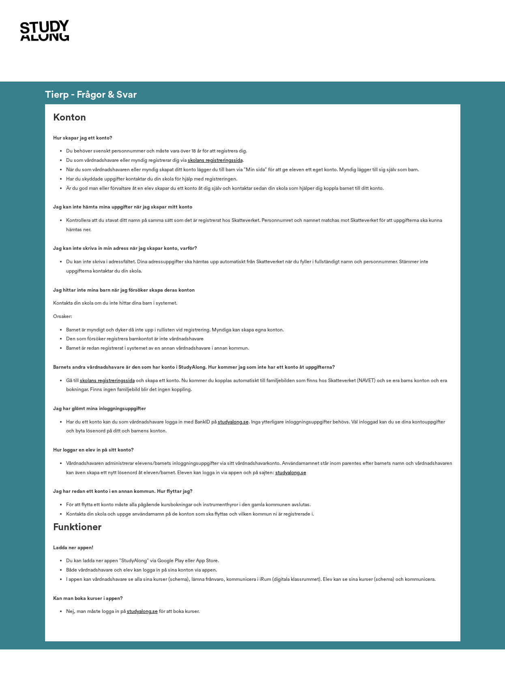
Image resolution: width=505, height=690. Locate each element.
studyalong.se (233, 421)
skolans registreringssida (215, 160)
